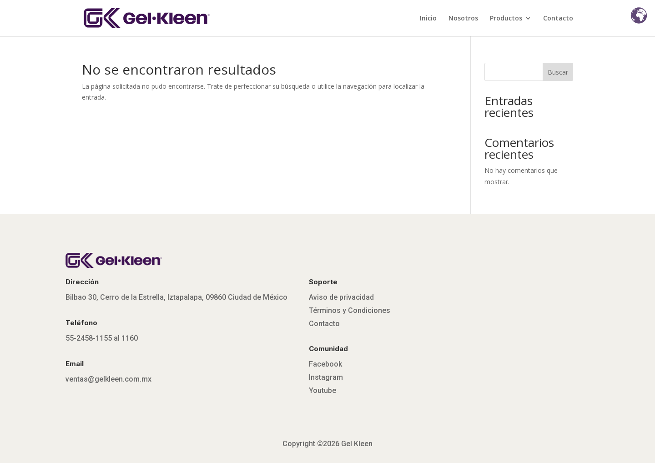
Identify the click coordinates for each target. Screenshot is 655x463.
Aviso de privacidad (341, 297)
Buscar (558, 72)
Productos (506, 18)
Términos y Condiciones (349, 310)
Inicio (428, 18)
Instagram (326, 377)
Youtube (322, 390)
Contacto (558, 18)
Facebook (325, 364)
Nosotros (463, 18)
